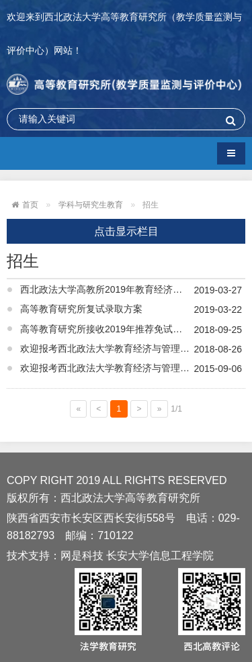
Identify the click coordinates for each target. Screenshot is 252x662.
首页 (30, 204)
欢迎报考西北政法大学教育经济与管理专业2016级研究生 (132, 368)
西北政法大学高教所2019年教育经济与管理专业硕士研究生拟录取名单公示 (132, 289)
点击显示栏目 (126, 231)
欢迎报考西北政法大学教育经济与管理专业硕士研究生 (132, 348)
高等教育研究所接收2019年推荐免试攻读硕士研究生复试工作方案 (132, 329)
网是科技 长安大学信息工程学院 (137, 555)
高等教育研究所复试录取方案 (81, 308)
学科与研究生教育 (90, 204)
